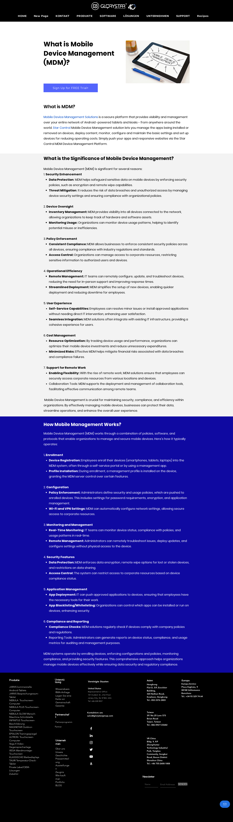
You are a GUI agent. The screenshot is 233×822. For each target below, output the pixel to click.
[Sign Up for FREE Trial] (71, 88)
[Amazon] (91, 764)
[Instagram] (91, 743)
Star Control (62, 128)
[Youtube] (91, 757)
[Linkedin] (91, 736)
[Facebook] (91, 729)
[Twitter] (91, 750)
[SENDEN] (182, 784)
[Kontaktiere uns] (225, 804)
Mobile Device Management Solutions (71, 117)
